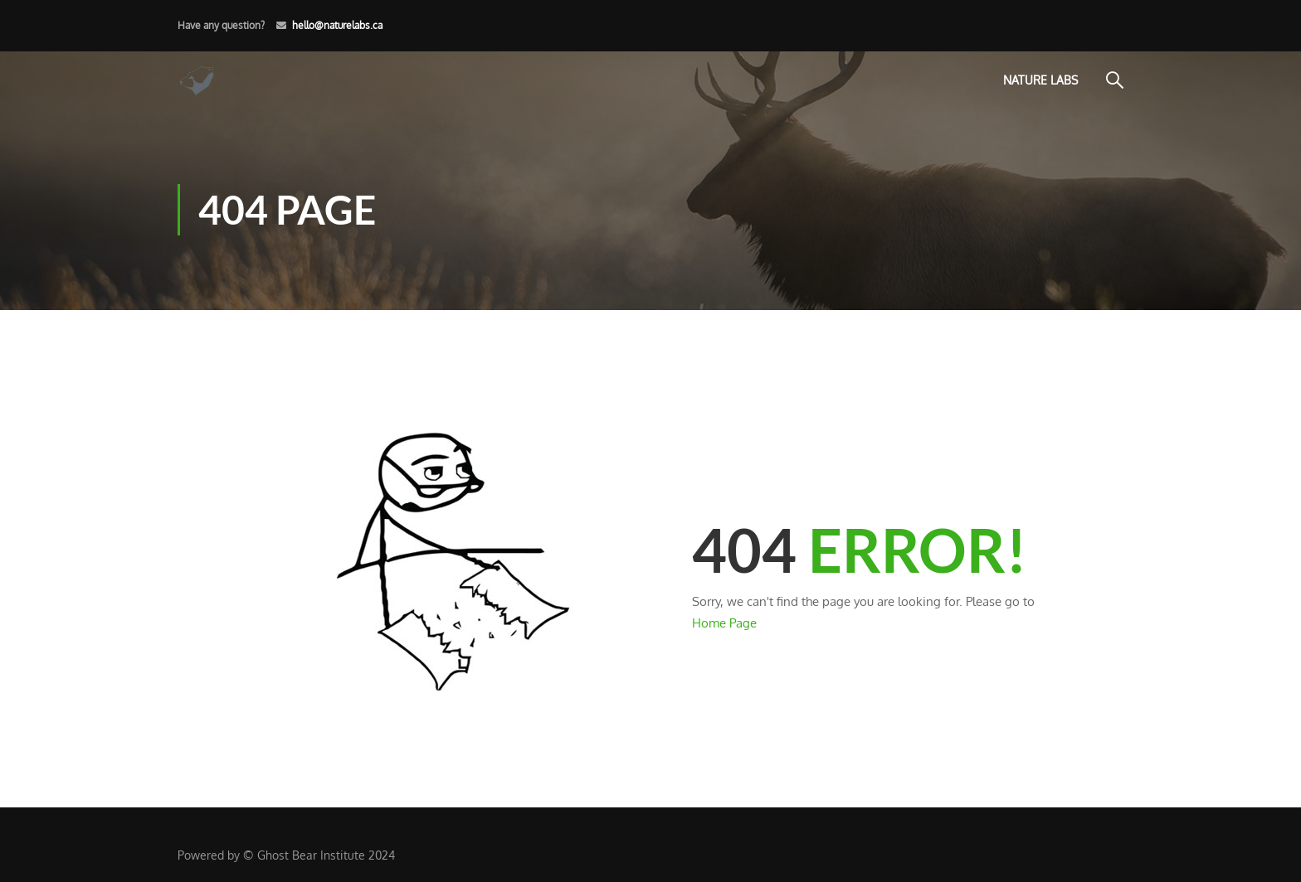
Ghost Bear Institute (311, 855)
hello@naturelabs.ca (337, 25)
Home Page (724, 623)
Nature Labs (1040, 80)
